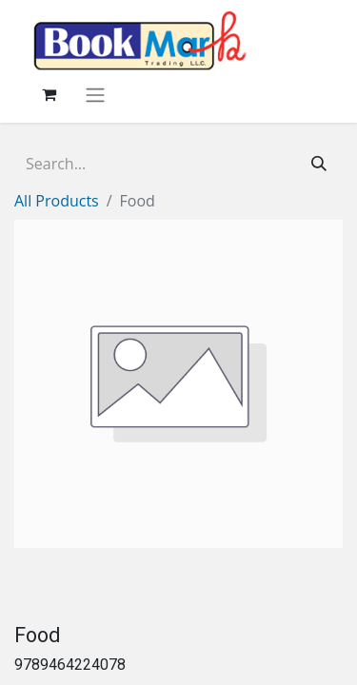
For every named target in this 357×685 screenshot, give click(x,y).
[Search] (319, 164)
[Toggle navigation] (95, 94)
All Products (56, 200)
